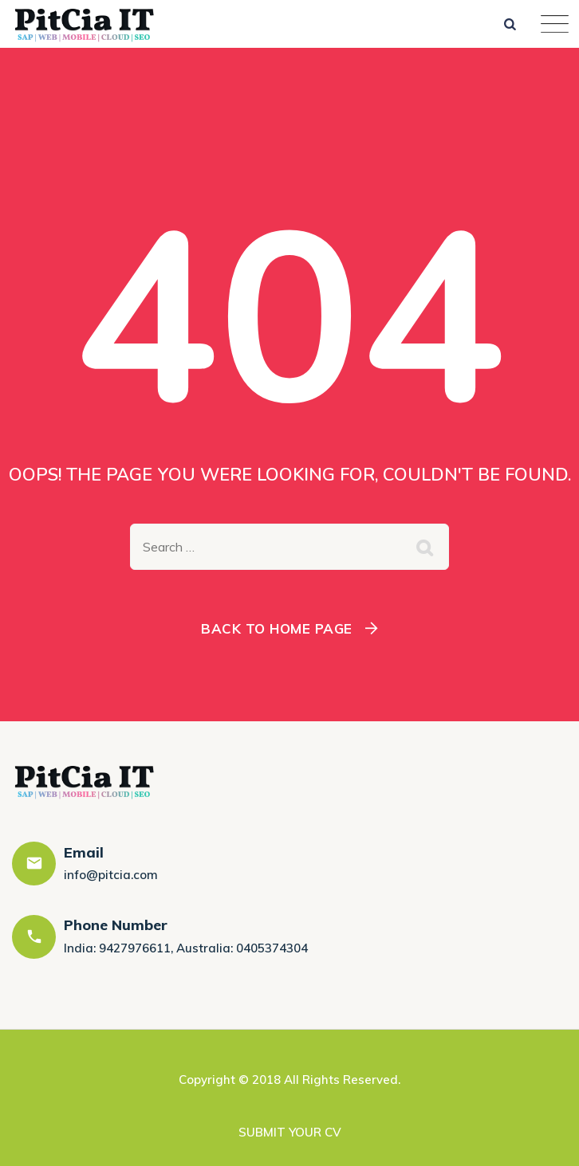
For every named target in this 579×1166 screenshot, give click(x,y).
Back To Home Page (277, 628)
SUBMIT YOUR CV (289, 1132)
